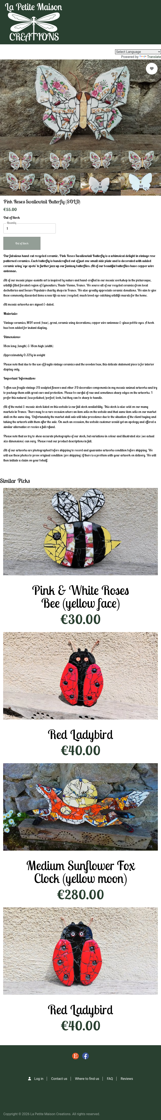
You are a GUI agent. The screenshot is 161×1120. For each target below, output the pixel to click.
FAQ (110, 1079)
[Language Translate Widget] (138, 51)
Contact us (59, 1079)
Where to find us (87, 1079)
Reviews (127, 1079)
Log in (38, 1079)
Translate (150, 57)
